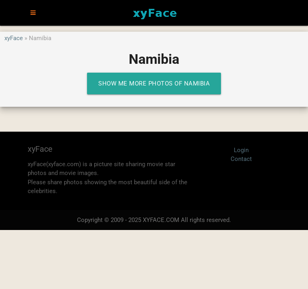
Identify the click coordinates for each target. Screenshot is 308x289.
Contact (241, 159)
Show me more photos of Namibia (154, 83)
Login (241, 150)
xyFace (13, 38)
